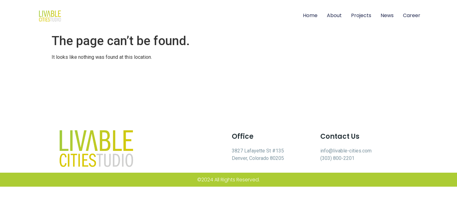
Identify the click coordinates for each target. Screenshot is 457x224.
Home (310, 15)
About (334, 15)
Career (411, 15)
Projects (361, 15)
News (387, 15)
